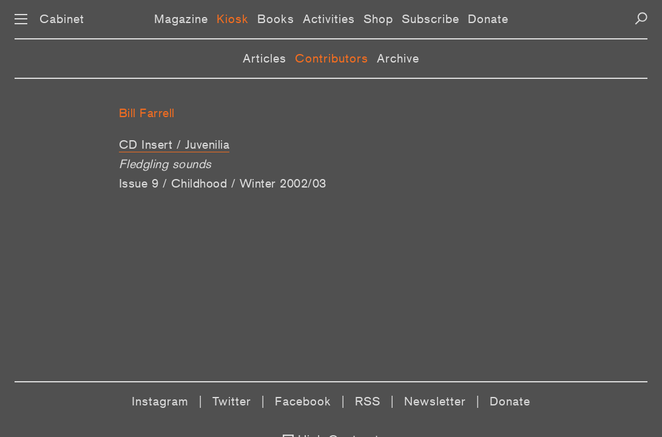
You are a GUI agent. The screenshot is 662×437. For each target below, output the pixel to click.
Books (275, 19)
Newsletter (435, 401)
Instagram (160, 401)
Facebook (303, 401)
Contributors (331, 58)
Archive (398, 58)
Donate (488, 19)
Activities (329, 19)
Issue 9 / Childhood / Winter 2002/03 (222, 183)
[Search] (641, 18)
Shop (378, 19)
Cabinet (61, 19)
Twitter (231, 401)
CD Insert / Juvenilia (174, 144)
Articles (264, 58)
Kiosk (233, 19)
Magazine (181, 19)
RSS (367, 401)
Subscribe (430, 19)
